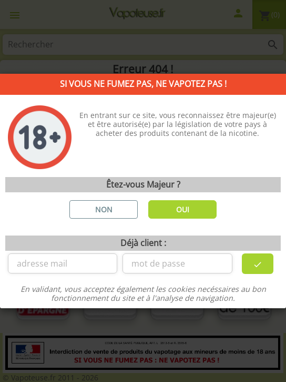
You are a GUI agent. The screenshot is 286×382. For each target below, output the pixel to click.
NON (104, 209)
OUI (182, 209)
